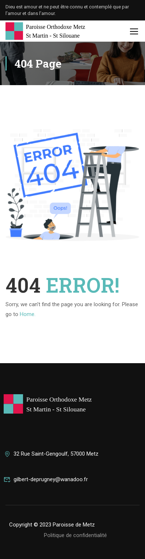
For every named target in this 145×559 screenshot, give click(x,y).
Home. (28, 314)
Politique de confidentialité (75, 535)
